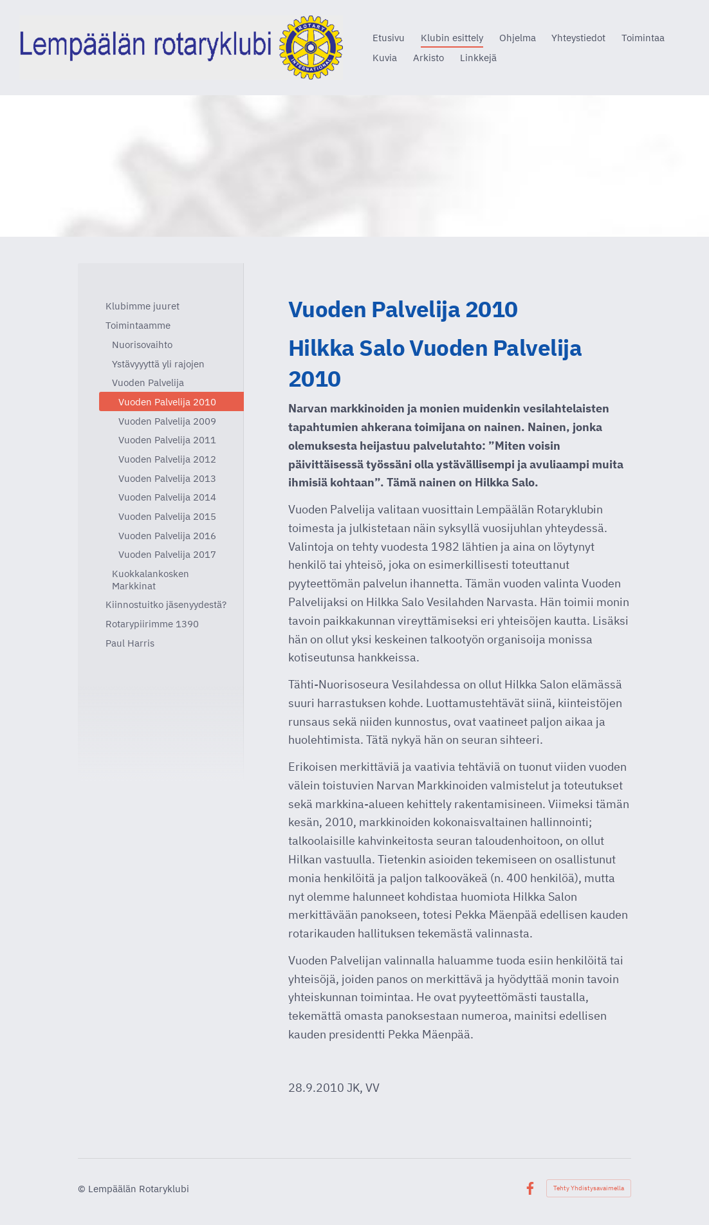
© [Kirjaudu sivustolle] (83, 1188)
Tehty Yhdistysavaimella (588, 1188)
